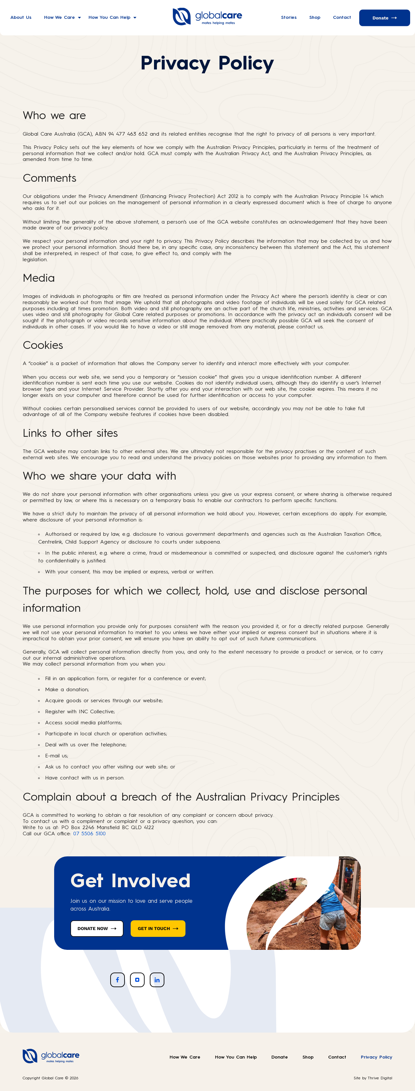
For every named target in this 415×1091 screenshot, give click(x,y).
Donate (380, 17)
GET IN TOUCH (154, 928)
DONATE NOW (92, 928)
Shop (314, 17)
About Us (20, 17)
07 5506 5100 (89, 834)
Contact (342, 17)
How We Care (59, 17)
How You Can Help (109, 17)
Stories (289, 17)
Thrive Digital (380, 1078)
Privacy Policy (376, 1057)
